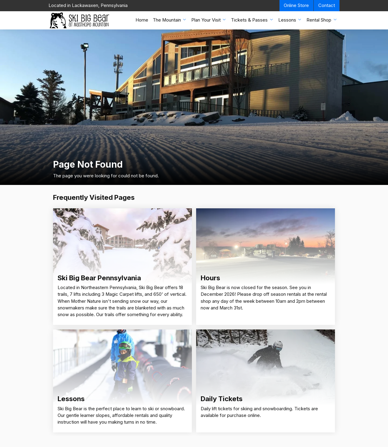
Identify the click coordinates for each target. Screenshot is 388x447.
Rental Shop (321, 20)
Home (141, 20)
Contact (326, 5)
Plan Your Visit (209, 20)
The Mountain (170, 20)
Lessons (290, 20)
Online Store (296, 5)
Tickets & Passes (252, 20)
